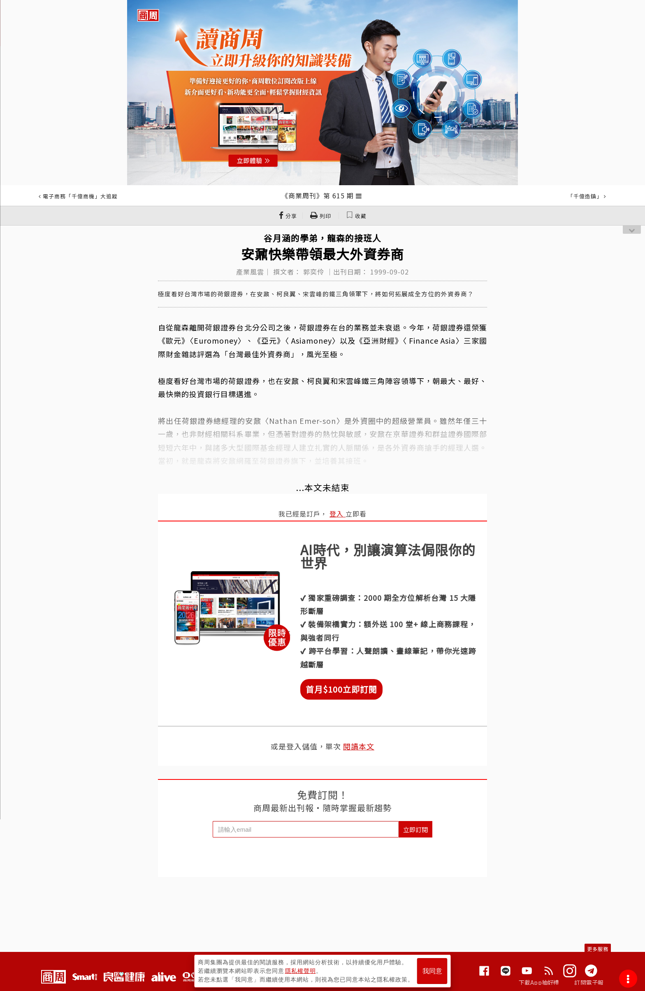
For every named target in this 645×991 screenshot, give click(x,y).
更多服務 (597, 948)
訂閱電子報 (588, 982)
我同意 (432, 971)
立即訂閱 (415, 829)
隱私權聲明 (300, 971)
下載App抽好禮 (539, 982)
